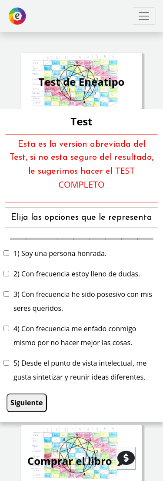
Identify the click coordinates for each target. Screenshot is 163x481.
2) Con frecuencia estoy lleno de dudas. (76, 274)
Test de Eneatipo (82, 81)
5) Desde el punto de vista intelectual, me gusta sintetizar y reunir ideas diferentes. (79, 370)
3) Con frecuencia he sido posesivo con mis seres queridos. (82, 301)
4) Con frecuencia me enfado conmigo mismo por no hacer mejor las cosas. (74, 335)
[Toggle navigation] (144, 16)
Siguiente (26, 402)
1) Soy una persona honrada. (59, 253)
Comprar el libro (69, 461)
